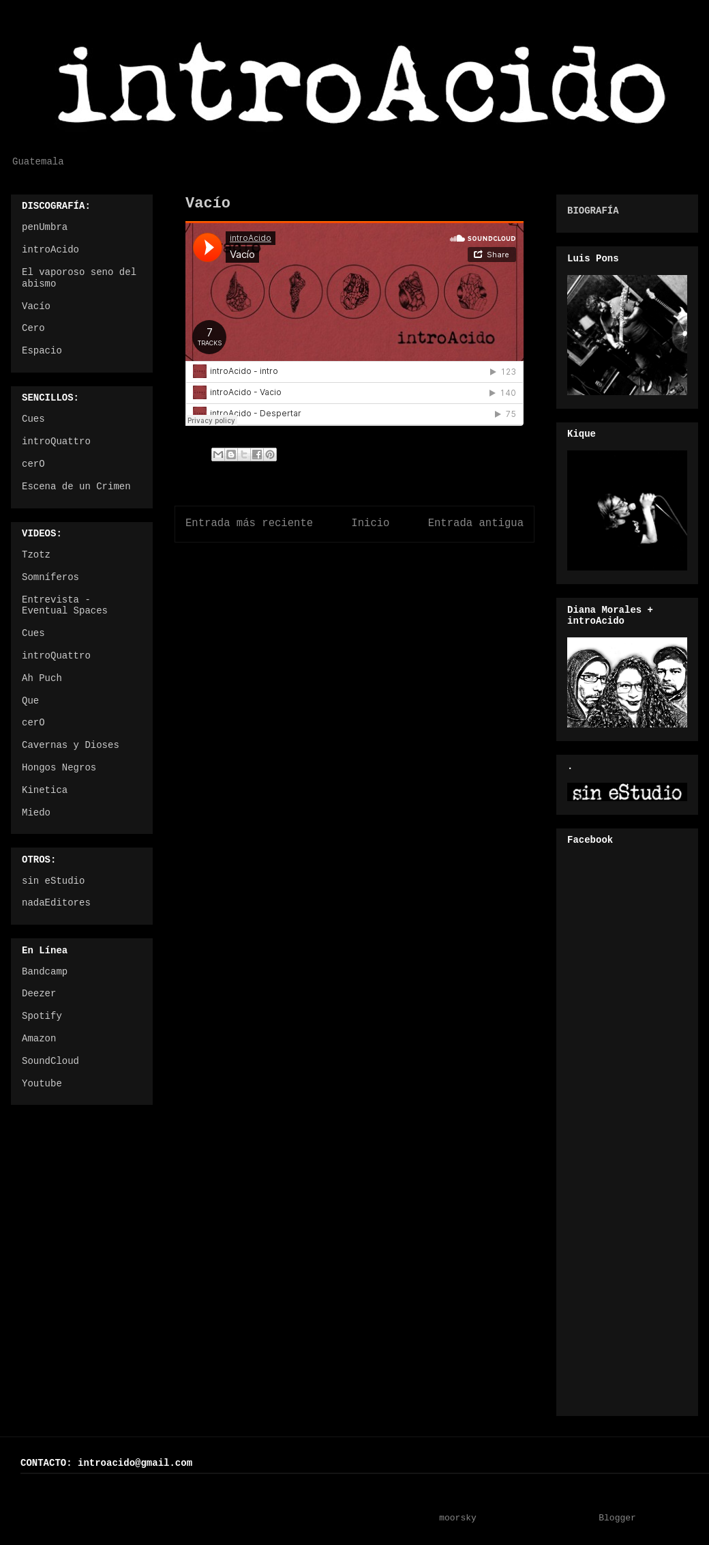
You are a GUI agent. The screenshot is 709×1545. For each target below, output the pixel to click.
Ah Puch (42, 678)
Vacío (36, 306)
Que (30, 700)
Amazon (39, 1038)
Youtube (42, 1083)
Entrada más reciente (249, 523)
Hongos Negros (59, 767)
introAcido (50, 249)
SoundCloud (50, 1061)
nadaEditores (56, 902)
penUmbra (44, 227)
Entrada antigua (476, 523)
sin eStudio (53, 881)
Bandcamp (44, 971)
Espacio (42, 350)
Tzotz (36, 554)
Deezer (39, 993)
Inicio (370, 523)
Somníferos (50, 577)
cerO (33, 464)
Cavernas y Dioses (70, 745)
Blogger (617, 1518)
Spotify (42, 1016)
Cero (33, 328)
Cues (33, 419)
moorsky (458, 1518)
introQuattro (56, 441)
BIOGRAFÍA (593, 210)
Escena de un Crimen (76, 486)
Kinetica (44, 790)
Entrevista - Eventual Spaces (65, 605)
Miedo (36, 812)
